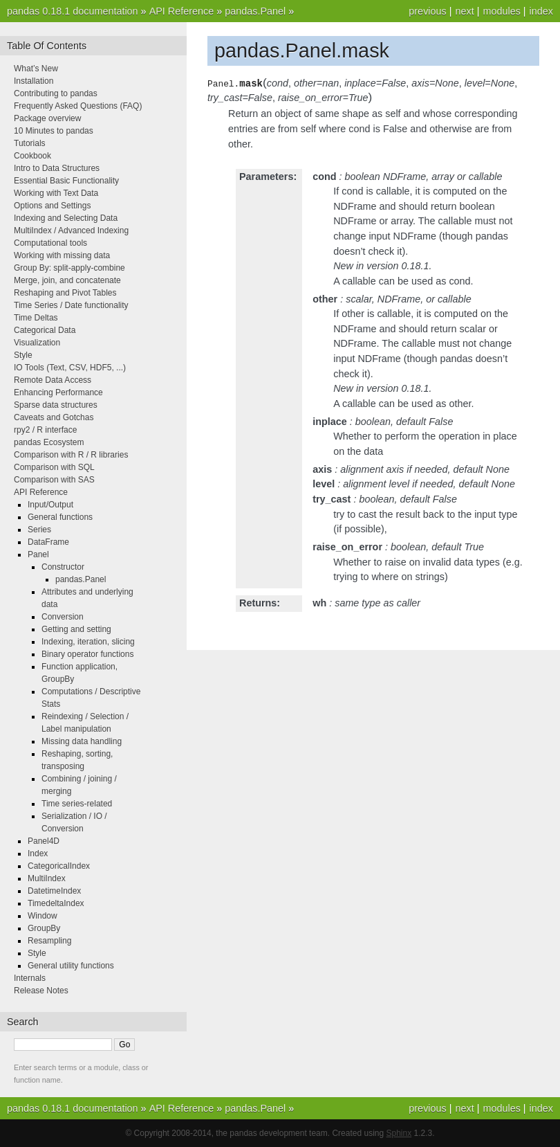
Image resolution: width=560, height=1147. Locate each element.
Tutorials (30, 143)
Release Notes (41, 990)
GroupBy (44, 928)
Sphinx (399, 1133)
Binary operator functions (87, 654)
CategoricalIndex (59, 866)
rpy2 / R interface (45, 430)
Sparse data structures (55, 405)
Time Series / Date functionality (71, 305)
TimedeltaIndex (56, 903)
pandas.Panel (255, 11)
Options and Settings (52, 205)
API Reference (181, 11)
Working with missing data (62, 255)
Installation (33, 81)
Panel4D (43, 841)
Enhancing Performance (58, 392)
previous (427, 11)
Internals (30, 978)
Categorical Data (44, 330)
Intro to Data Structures (57, 168)
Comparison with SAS (54, 480)
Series (39, 529)
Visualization (37, 342)
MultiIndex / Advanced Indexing (71, 230)
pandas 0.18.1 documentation (72, 11)
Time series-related (76, 804)
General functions (60, 517)
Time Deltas (36, 318)
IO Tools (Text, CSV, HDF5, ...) (70, 367)
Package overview (47, 118)
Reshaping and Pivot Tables (65, 293)
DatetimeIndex (54, 891)
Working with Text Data (56, 193)
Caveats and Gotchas (53, 417)
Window (42, 916)
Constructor (62, 567)
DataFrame (48, 542)
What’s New (36, 68)
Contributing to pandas (55, 93)
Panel (38, 554)
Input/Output (50, 504)
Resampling (49, 941)
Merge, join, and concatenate (67, 280)
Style (23, 355)
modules (501, 11)
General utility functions (71, 965)
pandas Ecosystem (49, 442)
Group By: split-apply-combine (69, 268)
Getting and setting (76, 629)
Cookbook (32, 156)
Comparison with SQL (54, 467)
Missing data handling (81, 741)
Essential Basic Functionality (66, 181)
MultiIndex (47, 878)
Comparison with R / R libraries (71, 455)
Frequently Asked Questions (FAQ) (78, 106)
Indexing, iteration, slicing (88, 642)
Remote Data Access (52, 380)
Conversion (62, 617)
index (541, 11)
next (464, 11)
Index (38, 853)
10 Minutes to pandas (53, 131)
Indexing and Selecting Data (66, 218)
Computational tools (50, 243)
